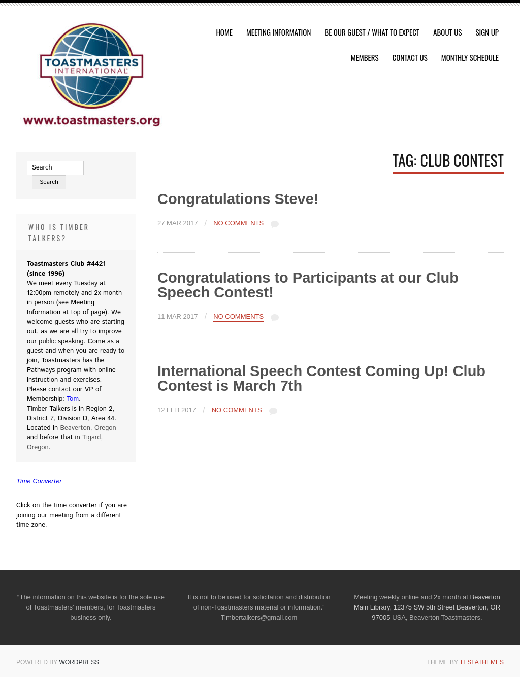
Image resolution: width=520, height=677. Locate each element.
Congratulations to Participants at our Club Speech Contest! (308, 284)
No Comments (238, 223)
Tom (73, 399)
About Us (447, 32)
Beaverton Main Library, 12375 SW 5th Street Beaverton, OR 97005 (427, 607)
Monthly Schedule (470, 57)
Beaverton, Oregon (88, 428)
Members (365, 57)
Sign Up (487, 32)
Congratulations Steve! (237, 199)
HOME (224, 32)
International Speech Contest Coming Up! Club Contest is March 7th (321, 378)
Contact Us (410, 57)
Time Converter (39, 481)
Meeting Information (278, 32)
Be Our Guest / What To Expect (371, 32)
